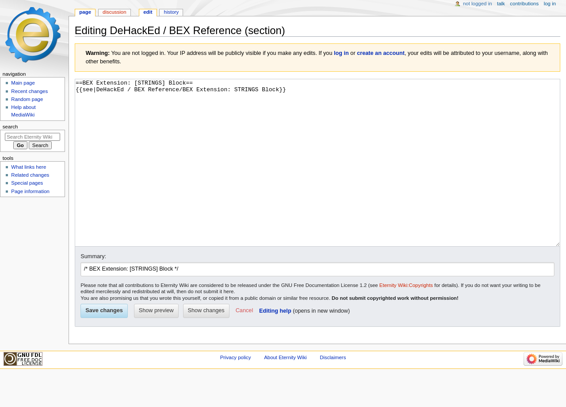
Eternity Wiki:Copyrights (406, 318)
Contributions (524, 3)
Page (85, 12)
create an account (381, 53)
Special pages (27, 183)
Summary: (93, 290)
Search (10, 126)
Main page (23, 82)
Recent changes (29, 91)
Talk (501, 3)
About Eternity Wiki (285, 390)
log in (341, 53)
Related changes (30, 175)
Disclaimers (333, 390)
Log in (550, 3)
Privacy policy (235, 390)
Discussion (114, 12)
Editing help (275, 344)
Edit (147, 12)
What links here (28, 167)
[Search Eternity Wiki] (32, 137)
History (171, 12)
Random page (27, 99)
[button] (244, 344)
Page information (30, 191)
